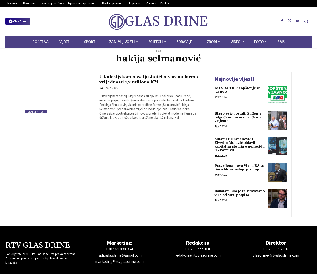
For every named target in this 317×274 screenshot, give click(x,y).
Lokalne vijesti (36, 111)
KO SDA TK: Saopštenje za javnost (238, 90)
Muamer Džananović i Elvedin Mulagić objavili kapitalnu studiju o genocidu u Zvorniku (240, 145)
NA (101, 88)
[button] (306, 21)
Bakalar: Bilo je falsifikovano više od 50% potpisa (240, 193)
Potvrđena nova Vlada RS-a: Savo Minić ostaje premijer (239, 168)
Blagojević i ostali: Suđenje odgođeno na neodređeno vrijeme (238, 117)
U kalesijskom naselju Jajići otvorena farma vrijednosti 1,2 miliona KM (145, 79)
